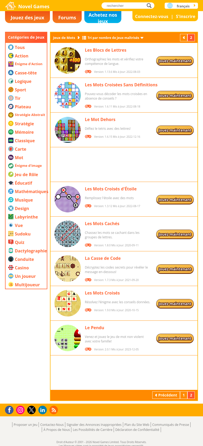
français (183, 6)
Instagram (21, 409)
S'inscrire (185, 16)
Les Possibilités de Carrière (92, 429)
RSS (54, 410)
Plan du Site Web (136, 424)
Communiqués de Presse (170, 424)
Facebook (10, 409)
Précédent (184, 37)
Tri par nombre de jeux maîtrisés (113, 37)
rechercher (150, 5)
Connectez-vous (151, 16)
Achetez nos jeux (103, 17)
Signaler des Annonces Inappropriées (94, 424)
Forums (67, 17)
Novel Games (33, 6)
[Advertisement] (26, 321)
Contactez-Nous (52, 424)
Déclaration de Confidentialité (137, 429)
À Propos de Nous (56, 429)
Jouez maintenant (175, 60)
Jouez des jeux (27, 17)
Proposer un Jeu (26, 424)
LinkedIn (43, 410)
